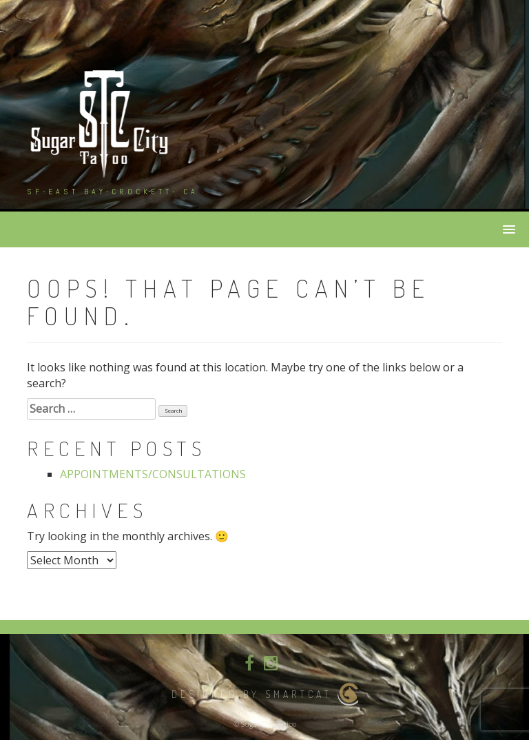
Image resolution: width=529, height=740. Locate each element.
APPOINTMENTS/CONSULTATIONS (153, 474)
